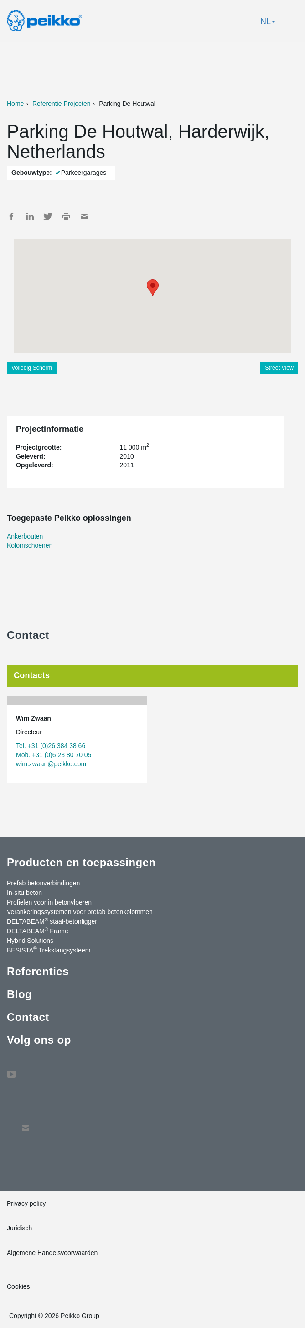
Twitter (47, 216)
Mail (84, 216)
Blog (19, 994)
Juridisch (19, 1228)
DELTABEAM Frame (37, 930)
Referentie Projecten (61, 103)
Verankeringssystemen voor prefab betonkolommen (80, 911)
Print (66, 216)
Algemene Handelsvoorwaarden (52, 1252)
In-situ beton (24, 892)
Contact (28, 1017)
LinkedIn (29, 216)
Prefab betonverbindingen (43, 883)
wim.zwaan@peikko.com (51, 764)
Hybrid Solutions (30, 940)
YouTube (11, 1069)
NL (267, 21)
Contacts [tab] (32, 675)
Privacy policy (26, 1203)
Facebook (11, 216)
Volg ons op (39, 1040)
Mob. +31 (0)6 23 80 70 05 (53, 754)
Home (15, 103)
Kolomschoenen (29, 545)
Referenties (38, 971)
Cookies (18, 1286)
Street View (279, 368)
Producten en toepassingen (81, 862)
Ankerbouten (25, 536)
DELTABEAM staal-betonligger (52, 921)
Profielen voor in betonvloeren (49, 902)
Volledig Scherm (31, 368)
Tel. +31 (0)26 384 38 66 (50, 745)
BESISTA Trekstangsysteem (48, 950)
